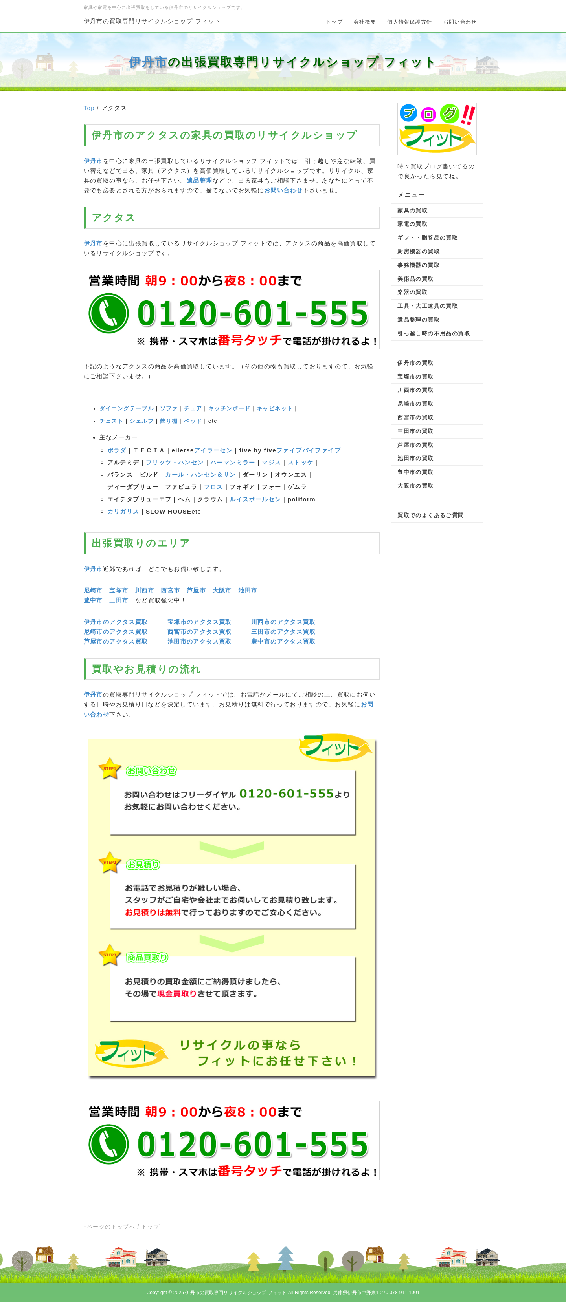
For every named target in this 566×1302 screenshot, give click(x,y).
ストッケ (301, 462)
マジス (271, 462)
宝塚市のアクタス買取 (199, 621)
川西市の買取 (415, 390)
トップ (334, 22)
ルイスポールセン (255, 499)
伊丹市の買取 (415, 363)
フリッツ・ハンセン (175, 462)
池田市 (247, 590)
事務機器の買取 (418, 265)
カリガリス (123, 511)
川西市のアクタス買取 (283, 621)
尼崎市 (93, 590)
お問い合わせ (460, 22)
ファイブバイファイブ (308, 450)
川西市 (144, 590)
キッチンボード (229, 408)
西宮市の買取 (415, 417)
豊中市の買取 (415, 472)
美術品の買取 (415, 279)
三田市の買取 (415, 431)
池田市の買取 (415, 458)
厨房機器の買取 (418, 251)
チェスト (111, 421)
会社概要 (365, 22)
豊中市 (93, 600)
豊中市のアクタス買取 (283, 641)
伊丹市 (148, 61)
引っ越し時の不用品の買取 (433, 333)
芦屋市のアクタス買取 (116, 641)
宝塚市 (119, 590)
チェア (193, 408)
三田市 (119, 600)
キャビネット (275, 408)
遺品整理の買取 (418, 319)
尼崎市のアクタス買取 (116, 631)
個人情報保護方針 (409, 22)
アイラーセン (213, 450)
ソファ (169, 408)
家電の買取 (412, 224)
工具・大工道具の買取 (427, 306)
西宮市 (170, 590)
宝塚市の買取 (415, 376)
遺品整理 (200, 180)
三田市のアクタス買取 (283, 631)
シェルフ (142, 421)
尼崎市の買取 (415, 403)
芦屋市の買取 (415, 445)
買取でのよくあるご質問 (430, 515)
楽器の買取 (412, 292)
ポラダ (117, 450)
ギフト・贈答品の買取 (427, 237)
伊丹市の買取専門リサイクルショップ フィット (152, 21)
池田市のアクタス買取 (199, 641)
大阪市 (222, 590)
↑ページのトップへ (110, 1226)
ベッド (193, 421)
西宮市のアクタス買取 (199, 631)
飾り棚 (169, 421)
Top (89, 107)
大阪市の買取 (415, 486)
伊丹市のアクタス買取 (116, 621)
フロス (213, 486)
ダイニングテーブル (126, 408)
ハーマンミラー (232, 462)
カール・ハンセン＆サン (200, 474)
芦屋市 (196, 590)
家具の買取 (412, 210)
